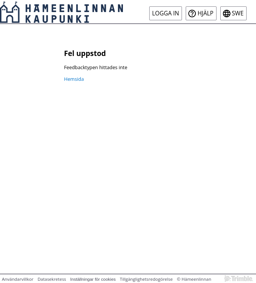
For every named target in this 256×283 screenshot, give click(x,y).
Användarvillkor (17, 279)
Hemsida (74, 79)
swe (238, 13)
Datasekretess (52, 279)
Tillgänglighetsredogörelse (146, 279)
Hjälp (205, 13)
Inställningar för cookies (93, 279)
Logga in (165, 13)
